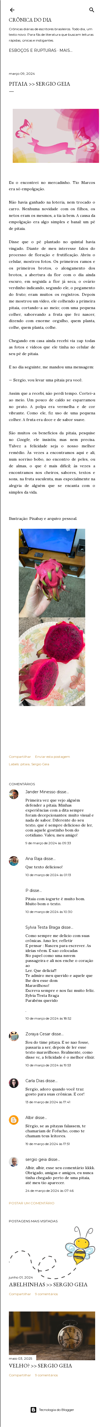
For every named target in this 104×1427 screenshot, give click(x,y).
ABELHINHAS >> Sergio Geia (48, 1284)
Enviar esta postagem (52, 756)
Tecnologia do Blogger (52, 1410)
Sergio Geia (40, 764)
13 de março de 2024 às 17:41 (47, 1102)
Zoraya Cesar (37, 1033)
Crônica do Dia (30, 20)
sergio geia (36, 1159)
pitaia (25, 764)
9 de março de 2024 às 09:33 (48, 843)
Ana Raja (33, 858)
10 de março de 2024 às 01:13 (48, 875)
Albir (29, 1117)
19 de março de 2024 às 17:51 (47, 1144)
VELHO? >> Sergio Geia (40, 1365)
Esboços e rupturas (32, 50)
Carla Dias (34, 1080)
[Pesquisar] (92, 8)
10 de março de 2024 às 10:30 (48, 912)
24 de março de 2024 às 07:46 (49, 1191)
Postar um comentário (31, 1203)
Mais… (65, 50)
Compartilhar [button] (20, 756)
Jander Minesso (40, 791)
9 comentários (46, 1294)
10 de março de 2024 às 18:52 (48, 1018)
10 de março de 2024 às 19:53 (48, 1065)
